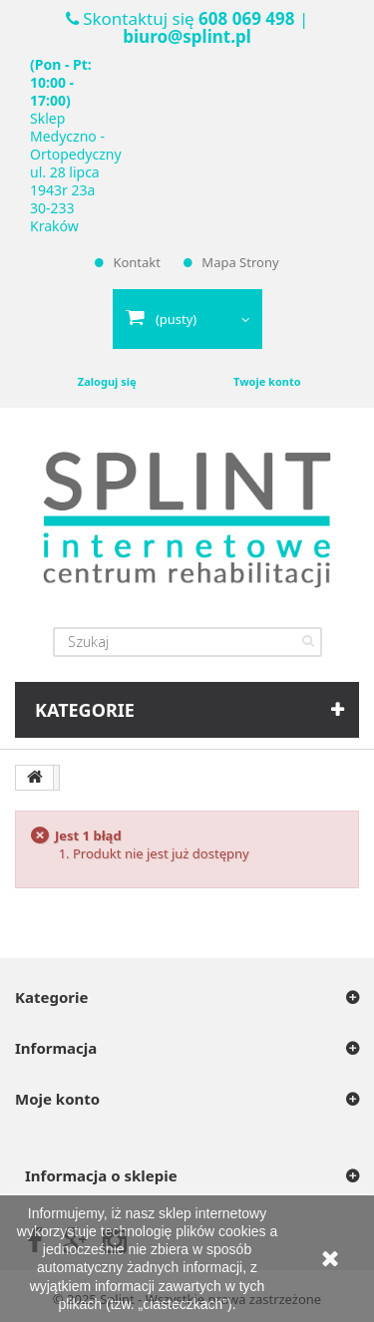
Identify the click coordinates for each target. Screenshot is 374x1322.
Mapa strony (239, 262)
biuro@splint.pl (186, 36)
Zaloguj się (107, 381)
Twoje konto (267, 381)
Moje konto (57, 1099)
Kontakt (137, 262)
